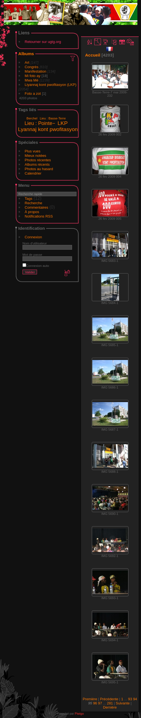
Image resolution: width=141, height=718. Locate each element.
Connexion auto (36, 265)
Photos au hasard (39, 169)
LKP (63, 123)
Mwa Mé (31, 80)
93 (130, 699)
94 (135, 699)
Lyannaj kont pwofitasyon (48, 129)
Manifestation (35, 71)
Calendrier (33, 173)
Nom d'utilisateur (35, 243)
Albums (26, 53)
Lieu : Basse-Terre (53, 118)
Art (27, 62)
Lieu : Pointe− (39, 123)
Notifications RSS (39, 216)
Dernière (110, 707)
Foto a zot (33, 93)
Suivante (123, 703)
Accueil (92, 55)
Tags (28, 198)
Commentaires (36, 207)
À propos (32, 212)
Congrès (31, 67)
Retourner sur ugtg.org (43, 42)
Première (90, 699)
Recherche (33, 203)
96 (95, 703)
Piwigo (79, 713)
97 (100, 703)
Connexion (33, 237)
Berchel (31, 118)
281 (110, 703)
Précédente (109, 699)
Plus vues (32, 151)
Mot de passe (32, 254)
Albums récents (37, 164)
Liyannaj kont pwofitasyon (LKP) (50, 85)
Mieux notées (35, 156)
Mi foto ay (32, 76)
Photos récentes (38, 160)
